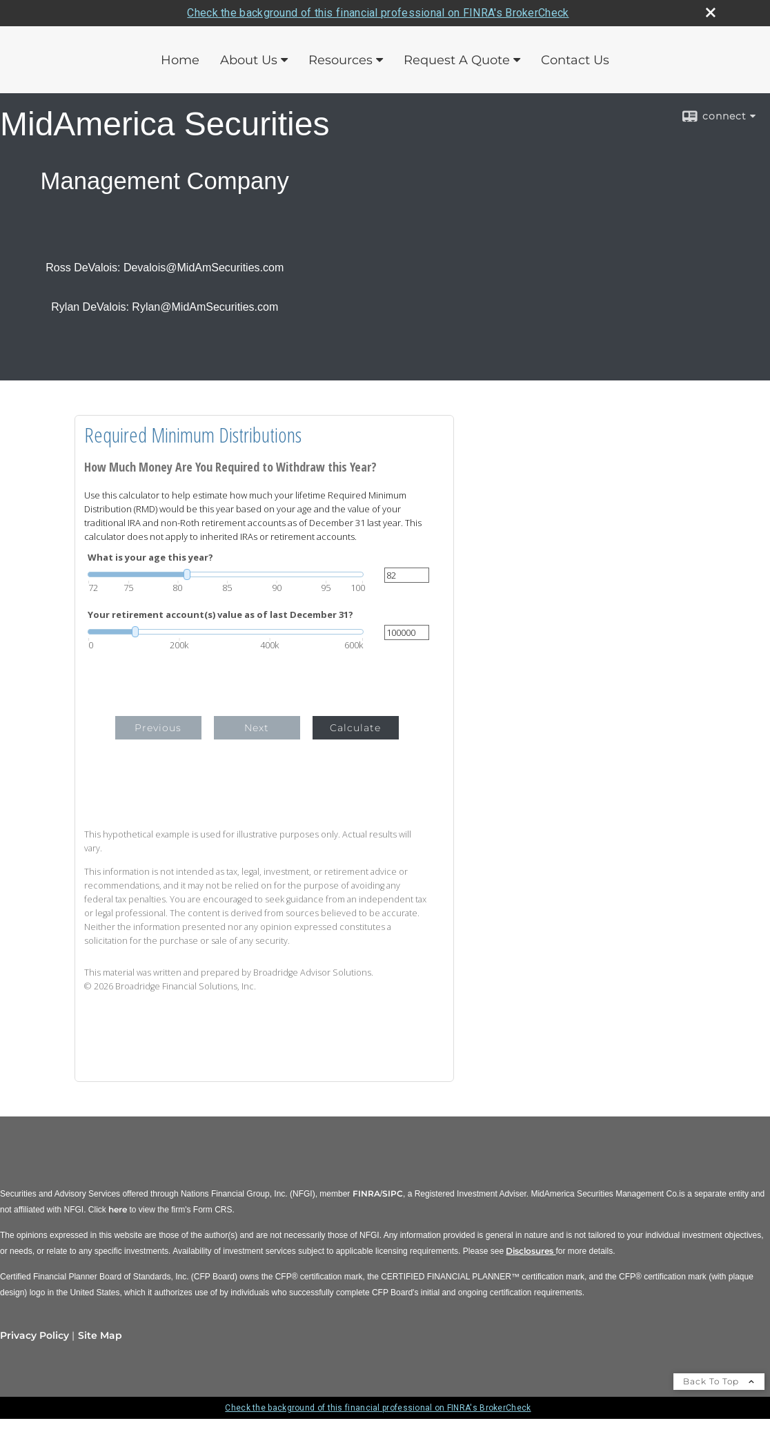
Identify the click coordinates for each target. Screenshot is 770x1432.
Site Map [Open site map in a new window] (100, 1335)
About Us (248, 60)
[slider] (226, 574)
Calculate (355, 728)
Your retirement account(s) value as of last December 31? (220, 614)
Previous (158, 728)
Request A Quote (457, 60)
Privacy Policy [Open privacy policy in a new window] (34, 1335)
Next (256, 728)
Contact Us (575, 60)
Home (180, 60)
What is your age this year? (150, 557)
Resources (340, 60)
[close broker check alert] (710, 12)
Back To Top (719, 1381)
